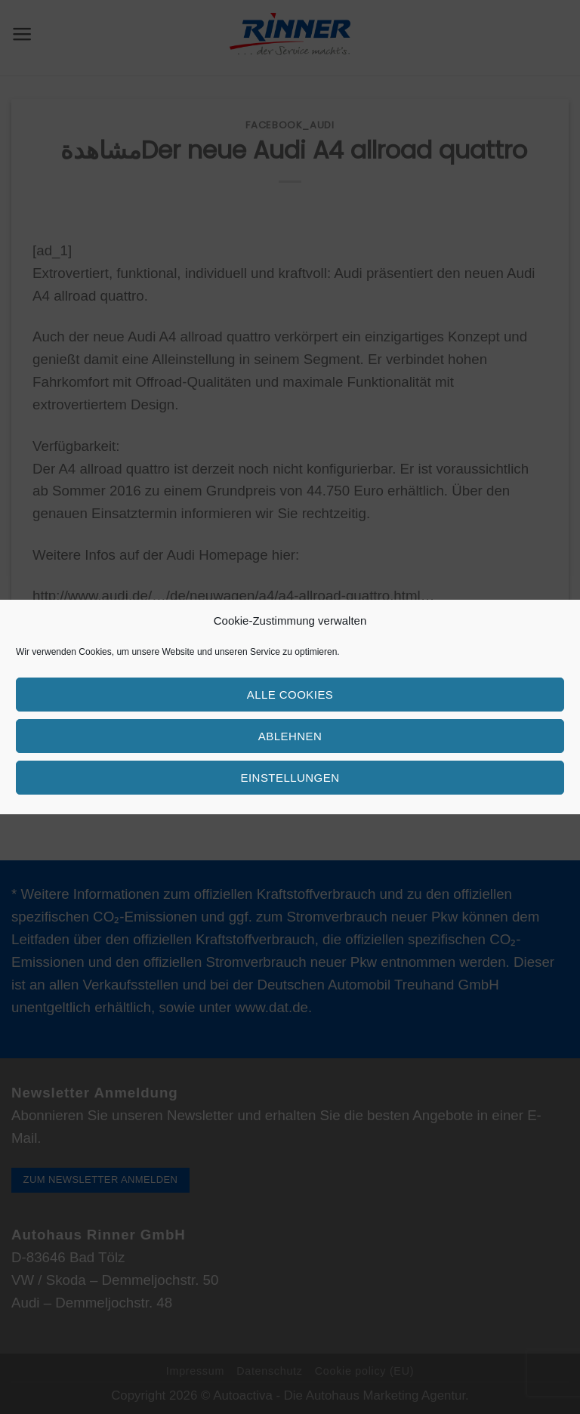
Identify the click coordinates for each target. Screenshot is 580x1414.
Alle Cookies (290, 694)
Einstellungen (290, 777)
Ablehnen (290, 736)
